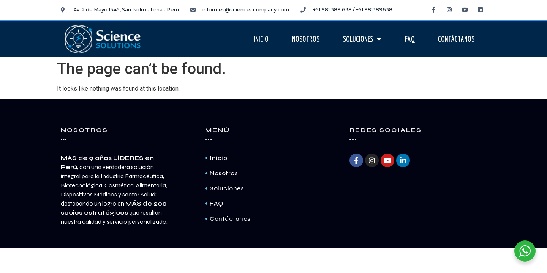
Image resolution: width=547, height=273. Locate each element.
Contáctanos (456, 39)
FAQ (409, 39)
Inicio (261, 39)
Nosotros (305, 39)
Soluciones (362, 38)
